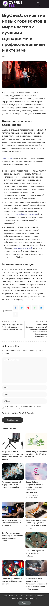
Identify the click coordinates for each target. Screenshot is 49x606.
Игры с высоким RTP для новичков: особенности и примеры (13, 523)
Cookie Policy (31, 598)
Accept (24, 603)
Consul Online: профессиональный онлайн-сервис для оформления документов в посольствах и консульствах (34, 490)
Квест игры (7, 158)
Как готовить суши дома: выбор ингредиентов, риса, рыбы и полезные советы (36, 524)
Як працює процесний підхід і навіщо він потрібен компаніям (11, 484)
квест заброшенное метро (25, 214)
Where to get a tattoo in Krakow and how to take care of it (12, 581)
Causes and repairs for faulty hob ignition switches (34, 553)
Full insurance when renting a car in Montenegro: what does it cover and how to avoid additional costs (36, 584)
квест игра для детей (22, 248)
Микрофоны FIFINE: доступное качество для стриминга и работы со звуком (12, 455)
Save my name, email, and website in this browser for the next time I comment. (25, 407)
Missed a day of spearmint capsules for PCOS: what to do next (36, 454)
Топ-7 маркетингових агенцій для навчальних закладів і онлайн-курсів (12, 537)
